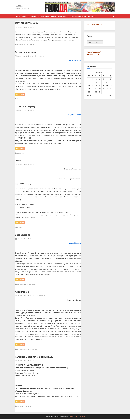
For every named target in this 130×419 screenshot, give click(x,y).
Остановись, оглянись (24, 99)
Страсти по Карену (25, 106)
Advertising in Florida (78, 16)
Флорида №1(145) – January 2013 (27, 44)
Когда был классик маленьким (27, 349)
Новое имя (20, 153)
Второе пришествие (26, 52)
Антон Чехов (22, 291)
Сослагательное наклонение (26, 284)
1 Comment (40, 56)
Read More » (20, 94)
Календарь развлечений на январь (34, 356)
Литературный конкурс (47, 16)
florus (32, 27)
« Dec (89, 96)
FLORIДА (18, 6)
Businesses (62, 16)
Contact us (91, 16)
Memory (19, 227)
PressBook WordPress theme (77, 416)
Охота (18, 160)
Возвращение (22, 234)
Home (18, 16)
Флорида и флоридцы (24, 406)
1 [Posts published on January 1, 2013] (92, 79)
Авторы (33, 16)
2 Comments (41, 296)
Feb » (110, 96)
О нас (24, 16)
